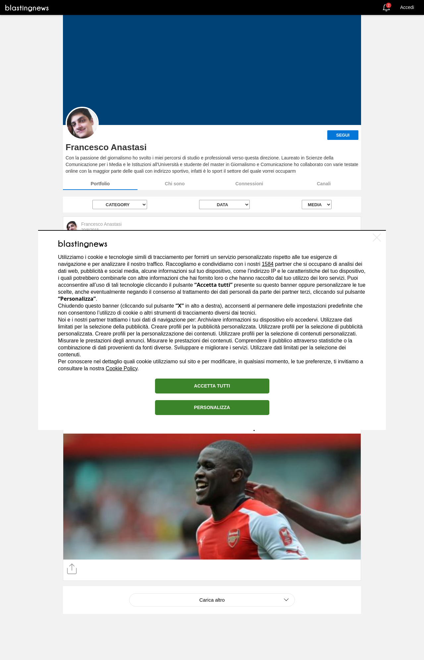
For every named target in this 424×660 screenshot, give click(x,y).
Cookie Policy (121, 368)
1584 (268, 264)
